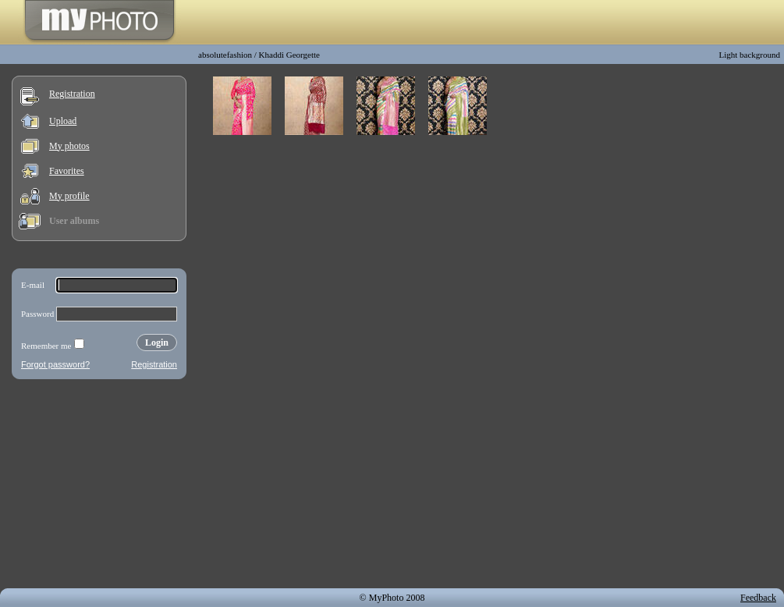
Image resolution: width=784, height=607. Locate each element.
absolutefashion (225, 54)
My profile (69, 195)
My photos (69, 145)
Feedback (758, 597)
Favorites (66, 170)
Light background (749, 54)
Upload (62, 120)
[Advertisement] (99, 487)
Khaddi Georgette (289, 54)
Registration (72, 93)
